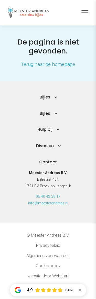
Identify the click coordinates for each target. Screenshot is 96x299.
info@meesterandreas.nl (48, 203)
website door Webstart (48, 276)
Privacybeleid (48, 245)
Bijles (45, 97)
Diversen (45, 146)
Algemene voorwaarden (48, 255)
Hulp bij (44, 129)
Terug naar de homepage (48, 64)
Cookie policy (48, 265)
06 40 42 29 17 (48, 196)
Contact (48, 162)
